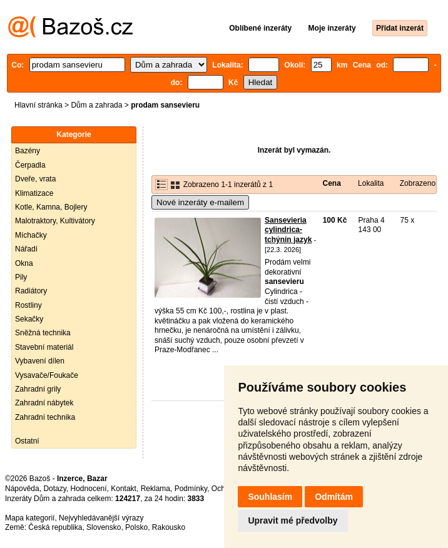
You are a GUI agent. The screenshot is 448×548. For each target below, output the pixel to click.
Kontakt (123, 488)
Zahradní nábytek (44, 402)
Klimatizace (34, 193)
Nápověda (22, 488)
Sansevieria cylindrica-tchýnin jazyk (288, 230)
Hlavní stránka (38, 105)
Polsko (136, 527)
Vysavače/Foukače (46, 375)
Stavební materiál (44, 347)
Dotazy (54, 488)
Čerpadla (30, 165)
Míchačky (31, 235)
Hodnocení (89, 488)
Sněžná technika (43, 332)
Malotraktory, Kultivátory (55, 220)
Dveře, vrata (35, 179)
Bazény (27, 150)
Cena (332, 183)
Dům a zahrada (96, 105)
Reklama (155, 488)
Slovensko (103, 527)
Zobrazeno (417, 183)
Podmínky (191, 488)
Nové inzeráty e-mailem (200, 202)
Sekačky (29, 319)
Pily (21, 277)
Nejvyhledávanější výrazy (101, 518)
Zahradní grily (38, 389)
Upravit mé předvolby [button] (292, 520)
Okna (24, 263)
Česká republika (55, 527)
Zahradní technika (45, 417)
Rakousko (168, 527)
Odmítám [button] (334, 497)
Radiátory (31, 291)
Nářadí (26, 249)
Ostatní (27, 441)
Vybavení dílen (39, 361)
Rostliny (28, 305)
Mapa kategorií (29, 518)
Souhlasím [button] (270, 497)
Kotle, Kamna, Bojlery (51, 207)
